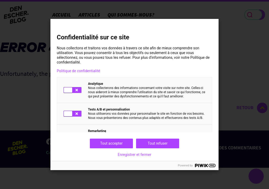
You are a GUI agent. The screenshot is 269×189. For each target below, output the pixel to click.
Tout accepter (111, 143)
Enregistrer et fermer (134, 155)
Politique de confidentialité (78, 71)
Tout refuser (157, 143)
